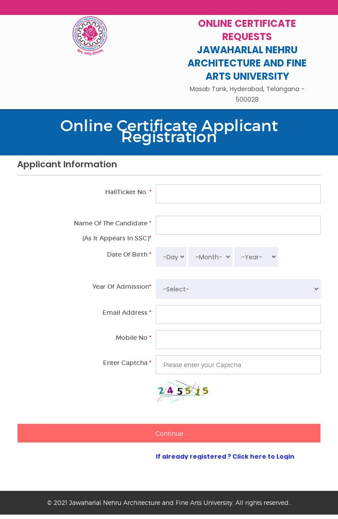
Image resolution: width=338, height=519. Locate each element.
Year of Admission (121, 287)
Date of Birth (129, 254)
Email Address (127, 313)
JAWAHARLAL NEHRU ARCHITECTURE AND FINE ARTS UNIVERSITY (247, 63)
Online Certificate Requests (247, 30)
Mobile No (133, 338)
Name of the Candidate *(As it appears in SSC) (112, 230)
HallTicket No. (128, 192)
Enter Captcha (127, 363)
